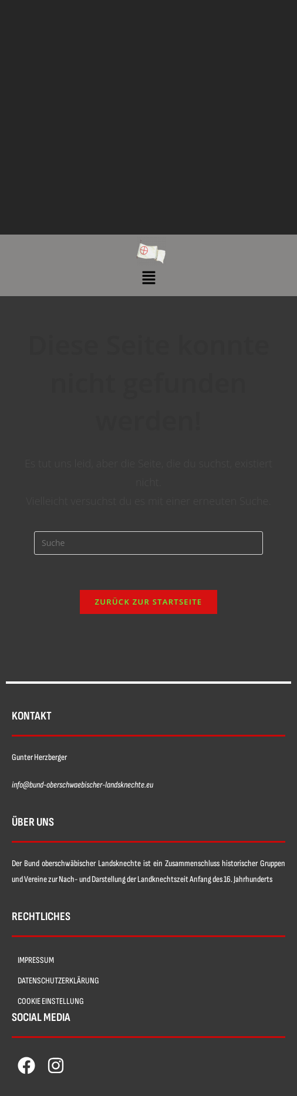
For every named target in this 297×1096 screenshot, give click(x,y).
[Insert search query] (148, 543)
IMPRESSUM (36, 960)
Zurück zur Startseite (149, 601)
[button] (148, 278)
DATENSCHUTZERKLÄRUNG (58, 980)
